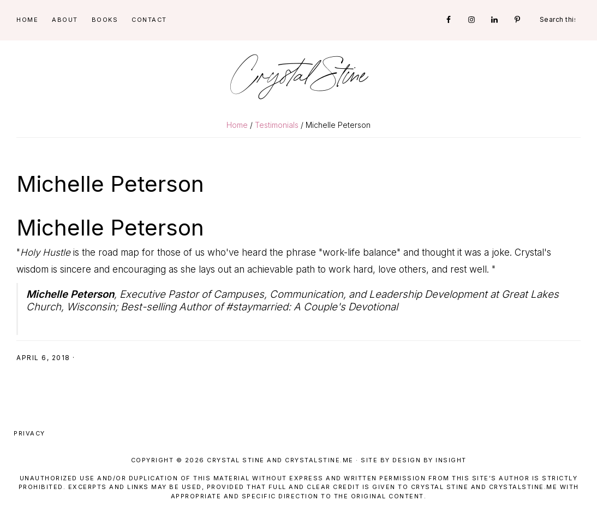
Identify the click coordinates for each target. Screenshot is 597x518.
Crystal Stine (298, 76)
